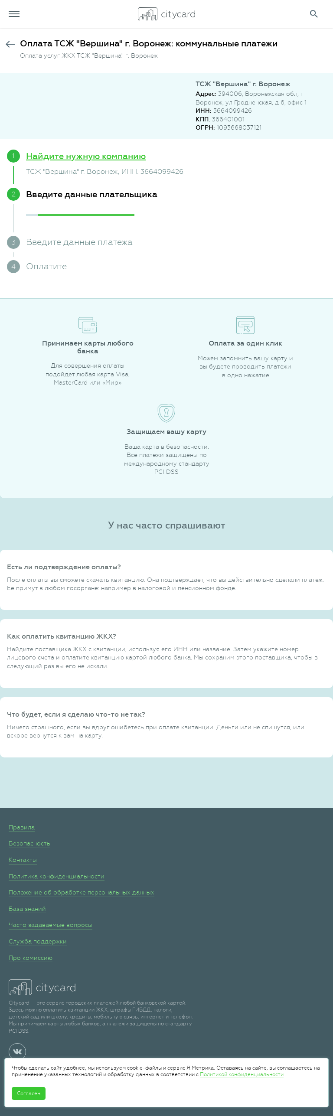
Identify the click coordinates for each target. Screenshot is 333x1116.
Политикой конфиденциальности (242, 1074)
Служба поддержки (38, 941)
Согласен (28, 1093)
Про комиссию (30, 957)
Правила (22, 827)
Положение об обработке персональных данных (81, 892)
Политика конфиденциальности (56, 876)
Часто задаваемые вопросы (50, 924)
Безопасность (29, 843)
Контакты (23, 859)
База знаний (27, 908)
